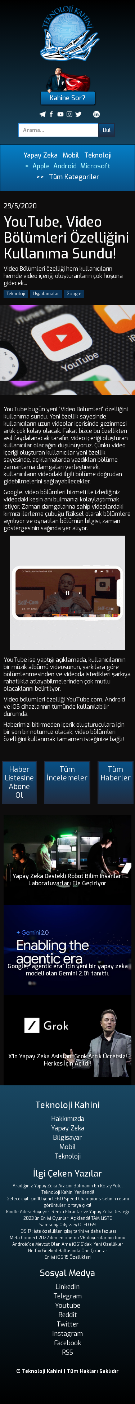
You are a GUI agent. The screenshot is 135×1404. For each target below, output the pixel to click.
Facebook (67, 1343)
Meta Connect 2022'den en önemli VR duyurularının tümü (67, 1238)
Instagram (67, 1333)
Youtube (67, 1305)
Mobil (71, 155)
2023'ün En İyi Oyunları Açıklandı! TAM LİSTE (67, 1218)
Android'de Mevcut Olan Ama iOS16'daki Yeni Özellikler (67, 1244)
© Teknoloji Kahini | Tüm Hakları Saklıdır (67, 1371)
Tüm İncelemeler (67, 774)
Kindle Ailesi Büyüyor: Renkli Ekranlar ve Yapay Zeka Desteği (67, 1212)
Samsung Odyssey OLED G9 (67, 1225)
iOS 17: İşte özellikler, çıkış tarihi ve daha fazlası (67, 1231)
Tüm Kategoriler (74, 177)
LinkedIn (67, 1287)
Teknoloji (98, 155)
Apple (41, 166)
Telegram (67, 1296)
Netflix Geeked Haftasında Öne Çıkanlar (67, 1251)
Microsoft (95, 166)
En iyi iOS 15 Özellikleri (68, 1257)
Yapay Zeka (40, 155)
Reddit (67, 1315)
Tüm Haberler (115, 774)
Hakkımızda (67, 1119)
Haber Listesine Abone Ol (19, 782)
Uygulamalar (46, 294)
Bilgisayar (67, 1137)
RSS (67, 1352)
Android (65, 166)
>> (40, 177)
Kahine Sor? (67, 98)
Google (74, 294)
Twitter (68, 1324)
